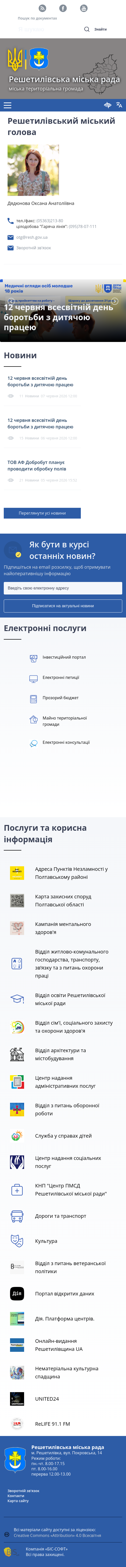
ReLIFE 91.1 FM (52, 1423)
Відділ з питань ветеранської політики (70, 1267)
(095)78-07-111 (83, 226)
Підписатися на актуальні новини (63, 606)
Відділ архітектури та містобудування (60, 1054)
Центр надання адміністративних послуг (65, 1081)
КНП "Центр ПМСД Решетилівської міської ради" (71, 1189)
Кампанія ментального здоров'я (63, 928)
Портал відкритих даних (64, 1293)
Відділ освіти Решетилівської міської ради (70, 999)
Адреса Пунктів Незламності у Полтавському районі (71, 873)
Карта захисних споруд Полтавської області (63, 900)
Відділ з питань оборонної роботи (67, 1109)
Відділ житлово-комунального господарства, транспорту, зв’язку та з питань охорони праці (71, 963)
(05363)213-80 (49, 220)
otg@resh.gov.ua (32, 237)
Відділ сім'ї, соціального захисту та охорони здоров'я (74, 1026)
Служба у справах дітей (63, 1135)
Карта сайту (18, 1500)
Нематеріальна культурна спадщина (66, 1372)
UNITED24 (47, 1398)
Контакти (16, 1495)
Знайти (100, 29)
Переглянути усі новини (42, 513)
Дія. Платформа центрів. (64, 1318)
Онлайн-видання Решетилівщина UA (59, 1345)
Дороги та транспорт (60, 1216)
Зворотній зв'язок (33, 248)
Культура (46, 1241)
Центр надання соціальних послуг (68, 1162)
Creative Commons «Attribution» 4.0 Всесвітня (57, 1535)
